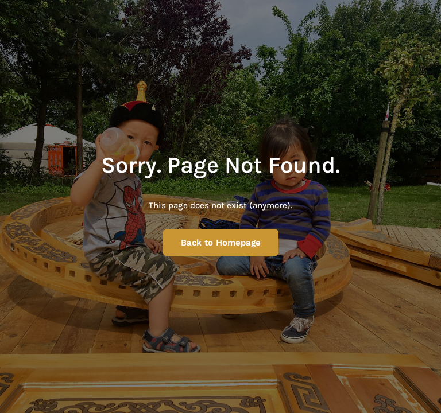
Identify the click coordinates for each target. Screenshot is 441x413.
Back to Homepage (221, 242)
